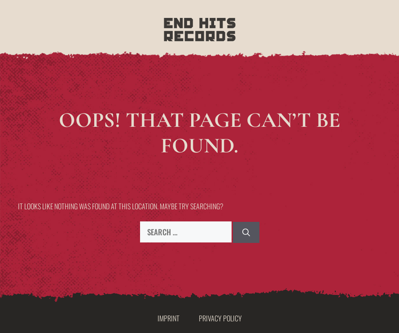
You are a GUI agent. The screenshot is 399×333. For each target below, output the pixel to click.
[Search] (246, 232)
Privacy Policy (220, 318)
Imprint (169, 318)
